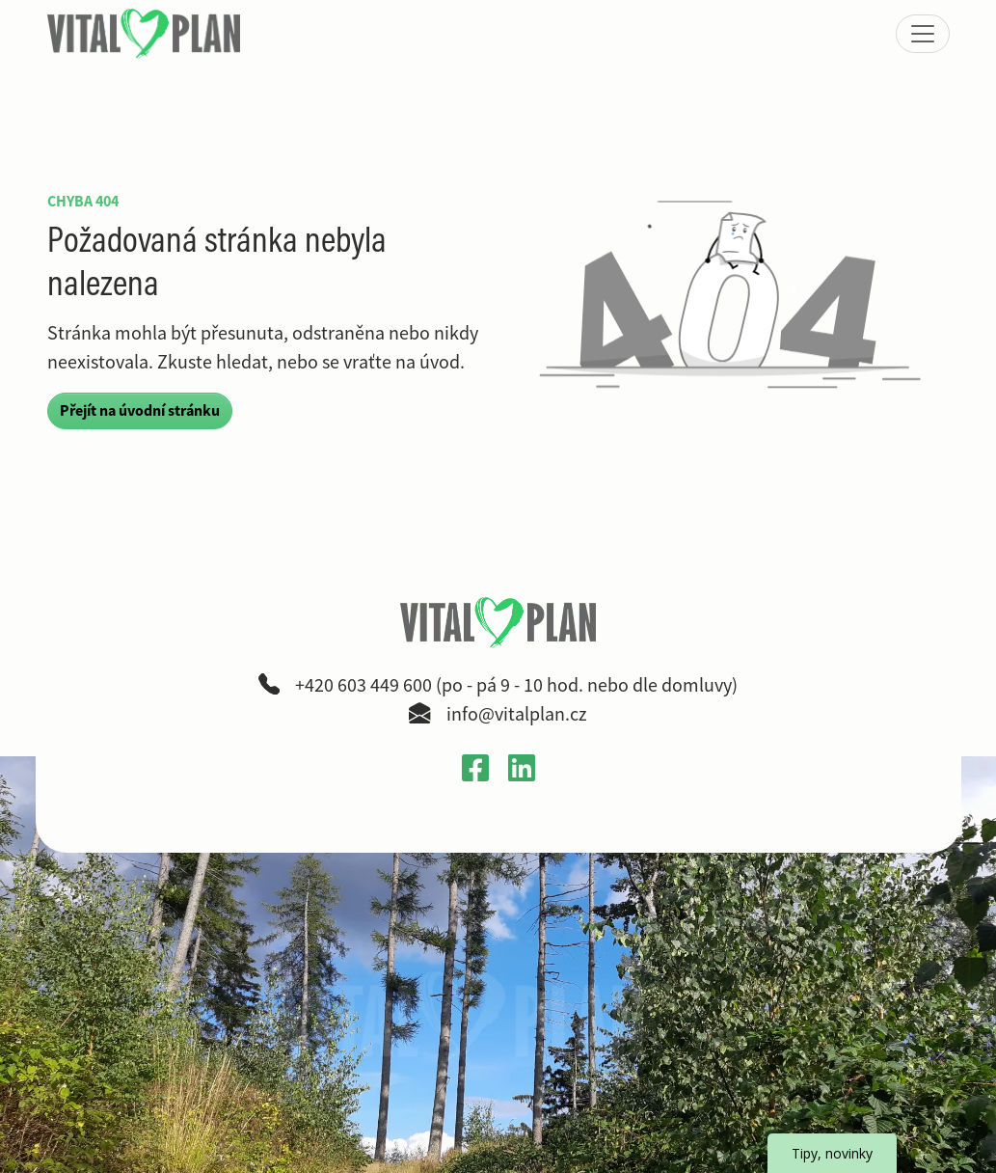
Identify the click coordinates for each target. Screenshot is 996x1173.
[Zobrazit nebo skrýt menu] (923, 33)
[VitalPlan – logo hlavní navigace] (145, 34)
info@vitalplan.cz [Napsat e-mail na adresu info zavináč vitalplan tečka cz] (516, 714)
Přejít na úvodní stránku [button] (140, 410)
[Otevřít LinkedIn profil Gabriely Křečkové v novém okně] (521, 767)
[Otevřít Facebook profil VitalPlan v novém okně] (475, 767)
